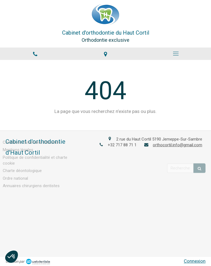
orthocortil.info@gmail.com (177, 144)
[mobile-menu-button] (176, 53)
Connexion (195, 261)
